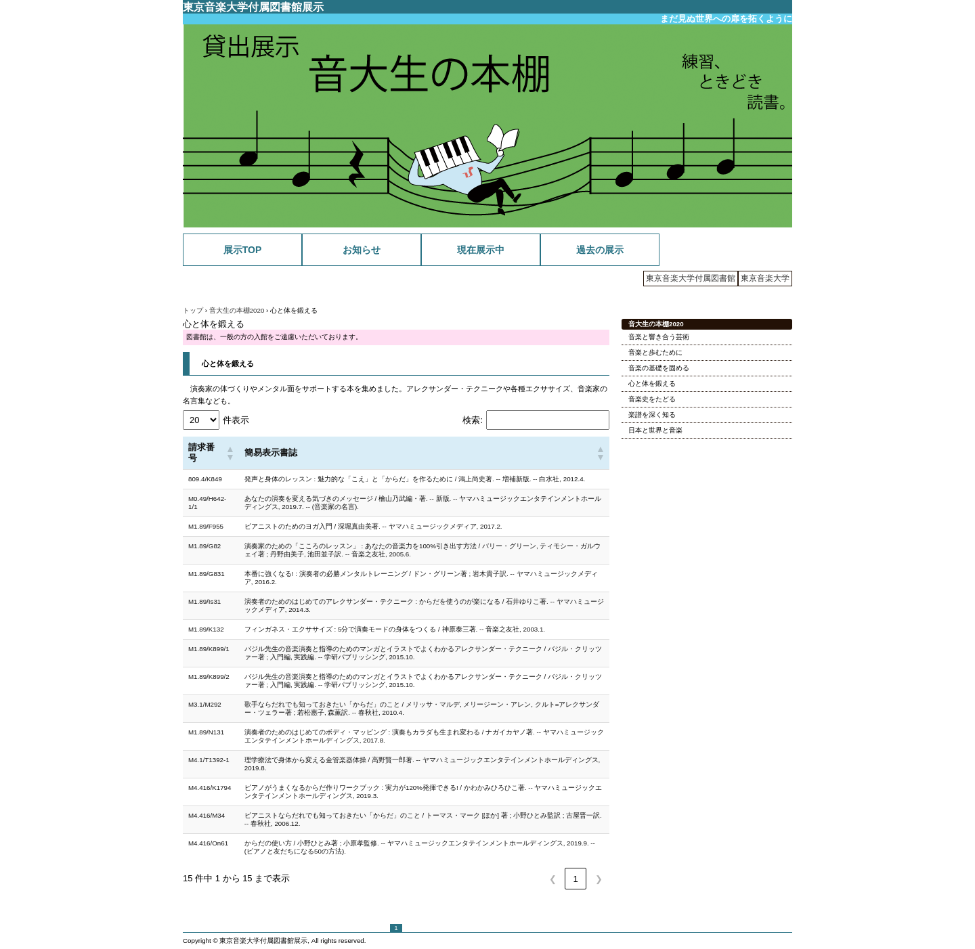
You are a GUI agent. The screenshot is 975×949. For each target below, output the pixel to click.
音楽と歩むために (655, 352)
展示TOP (242, 249)
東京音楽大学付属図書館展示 (253, 7)
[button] (229, 453)
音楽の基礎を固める (658, 368)
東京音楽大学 (765, 278)
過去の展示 (600, 249)
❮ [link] (553, 879)
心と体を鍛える (228, 363)
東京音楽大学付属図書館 (690, 278)
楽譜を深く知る (652, 414)
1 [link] (575, 879)
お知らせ (362, 249)
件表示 (236, 420)
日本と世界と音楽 (655, 430)
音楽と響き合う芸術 (658, 336)
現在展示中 (480, 249)
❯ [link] (599, 879)
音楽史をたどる (652, 399)
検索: (472, 420)
